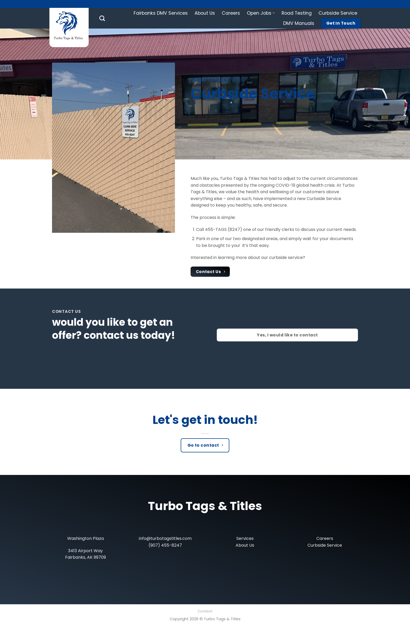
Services (245, 538)
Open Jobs (261, 13)
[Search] (102, 18)
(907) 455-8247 (165, 545)
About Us (205, 13)
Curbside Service (337, 13)
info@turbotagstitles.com (165, 538)
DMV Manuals (298, 23)
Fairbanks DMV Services (161, 13)
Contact (205, 611)
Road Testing (297, 13)
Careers (231, 13)
